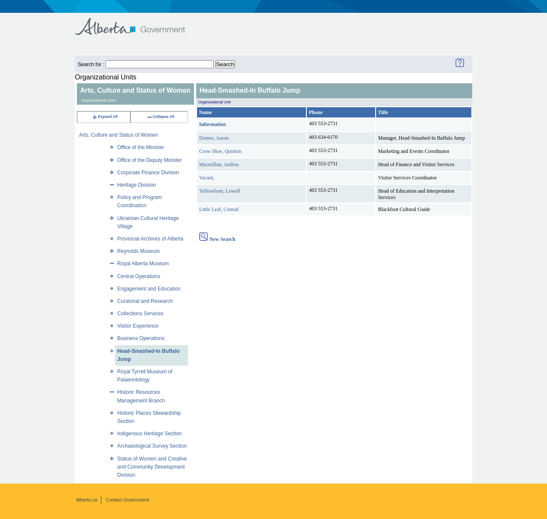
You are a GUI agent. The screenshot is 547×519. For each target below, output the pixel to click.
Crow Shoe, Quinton (220, 151)
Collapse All (160, 116)
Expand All (105, 116)
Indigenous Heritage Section (149, 434)
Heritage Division (136, 185)
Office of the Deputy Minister (149, 160)
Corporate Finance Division (148, 173)
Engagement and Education (148, 289)
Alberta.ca (86, 499)
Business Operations (141, 338)
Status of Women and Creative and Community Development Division (152, 467)
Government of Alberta (137, 22)
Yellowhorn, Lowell (219, 191)
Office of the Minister (140, 147)
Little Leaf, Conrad (218, 209)
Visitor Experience (138, 326)
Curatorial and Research (145, 301)
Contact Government (128, 499)
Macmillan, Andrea (219, 164)
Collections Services (140, 314)
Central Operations (138, 276)
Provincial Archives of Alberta (150, 239)
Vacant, (207, 178)
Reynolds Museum (138, 251)
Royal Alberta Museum (143, 264)
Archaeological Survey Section (152, 446)
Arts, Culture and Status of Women (118, 135)
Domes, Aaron (214, 138)
